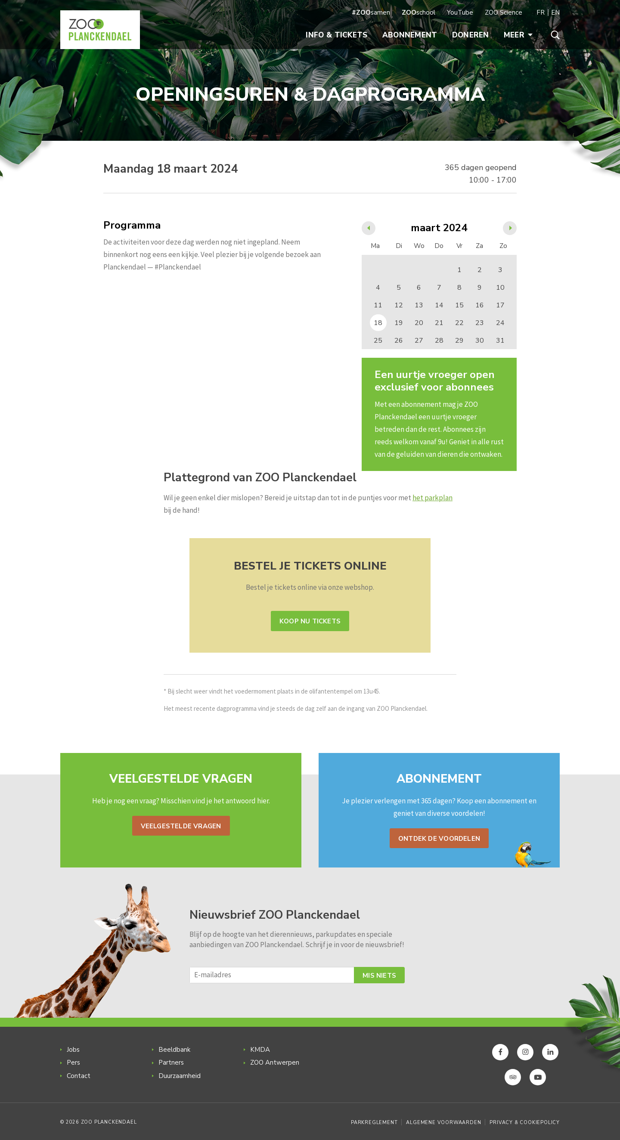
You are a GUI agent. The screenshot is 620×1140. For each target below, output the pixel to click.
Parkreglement (374, 1122)
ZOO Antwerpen (274, 1062)
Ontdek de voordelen (439, 838)
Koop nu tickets (310, 621)
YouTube (460, 12)
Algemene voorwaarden (443, 1122)
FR (540, 12)
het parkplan (432, 497)
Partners (171, 1062)
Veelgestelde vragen (181, 826)
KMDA (260, 1049)
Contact (78, 1076)
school (418, 12)
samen (371, 12)
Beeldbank (174, 1049)
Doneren (470, 35)
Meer (518, 35)
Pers (73, 1062)
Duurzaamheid (179, 1076)
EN (555, 12)
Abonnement (409, 35)
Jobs (73, 1049)
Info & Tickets (336, 35)
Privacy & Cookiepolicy (525, 1122)
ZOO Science (503, 12)
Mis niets (379, 975)
